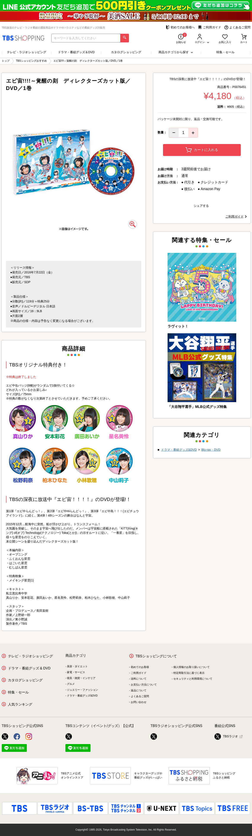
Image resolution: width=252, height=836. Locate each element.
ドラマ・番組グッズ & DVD (29, 668)
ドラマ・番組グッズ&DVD (179, 449)
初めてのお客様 (140, 667)
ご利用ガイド (209, 27)
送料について (138, 678)
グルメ (71, 683)
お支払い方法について (144, 684)
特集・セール (225, 52)
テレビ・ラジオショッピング (26, 52)
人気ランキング (20, 704)
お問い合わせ (138, 702)
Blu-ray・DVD (210, 449)
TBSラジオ (226, 736)
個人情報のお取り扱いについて (191, 667)
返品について (138, 690)
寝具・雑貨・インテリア (81, 678)
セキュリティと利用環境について (192, 678)
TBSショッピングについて (156, 656)
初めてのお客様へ (180, 27)
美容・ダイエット (77, 666)
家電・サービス (76, 672)
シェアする (201, 205)
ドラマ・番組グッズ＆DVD (76, 52)
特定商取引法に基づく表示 (188, 672)
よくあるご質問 (237, 27)
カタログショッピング (126, 52)
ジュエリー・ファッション (82, 689)
